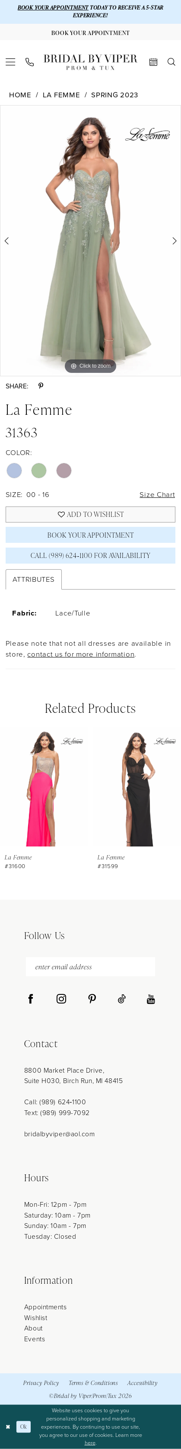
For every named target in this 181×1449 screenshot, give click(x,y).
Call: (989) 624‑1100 (55, 1102)
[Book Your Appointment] (90, 32)
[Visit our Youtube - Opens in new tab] (151, 999)
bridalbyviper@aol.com (59, 1134)
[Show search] (171, 62)
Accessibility (142, 1382)
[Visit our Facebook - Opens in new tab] (30, 999)
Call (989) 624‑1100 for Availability (91, 555)
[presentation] (44, 786)
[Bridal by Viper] (91, 62)
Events (34, 1339)
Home (20, 95)
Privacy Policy (41, 1382)
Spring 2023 (114, 95)
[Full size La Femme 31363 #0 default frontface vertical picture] (90, 241)
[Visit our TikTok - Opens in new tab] (121, 999)
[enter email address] (90, 966)
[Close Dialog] (8, 1426)
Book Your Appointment (90, 535)
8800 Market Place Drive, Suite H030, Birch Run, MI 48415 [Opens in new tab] (73, 1075)
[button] (10, 62)
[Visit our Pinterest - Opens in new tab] (92, 999)
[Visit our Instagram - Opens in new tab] (61, 999)
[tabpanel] (90, 241)
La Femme (61, 95)
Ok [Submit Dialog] (23, 1426)
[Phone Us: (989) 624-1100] (29, 62)
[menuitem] (10, 62)
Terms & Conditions (93, 1382)
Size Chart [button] (157, 494)
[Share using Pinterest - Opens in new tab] (41, 386)
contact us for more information (80, 654)
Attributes (34, 579)
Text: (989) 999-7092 (57, 1113)
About (33, 1328)
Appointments (45, 1307)
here (90, 1443)
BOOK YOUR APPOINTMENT (53, 7)
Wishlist (35, 1318)
